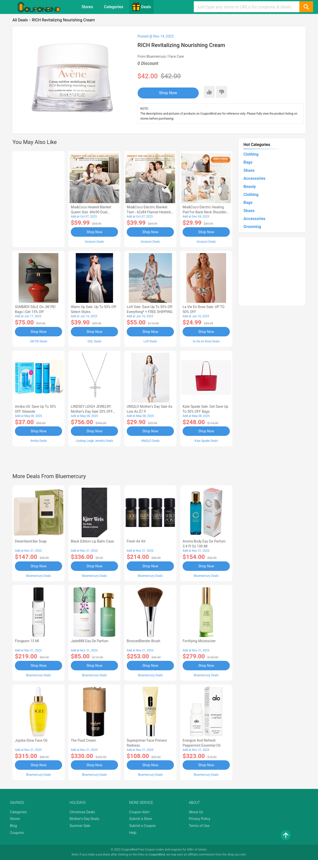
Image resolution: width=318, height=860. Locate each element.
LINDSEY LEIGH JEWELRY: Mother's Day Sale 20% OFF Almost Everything (92, 411)
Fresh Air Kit (136, 541)
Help (132, 833)
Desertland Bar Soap (30, 541)
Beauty (249, 186)
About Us (196, 812)
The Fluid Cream (83, 740)
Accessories (254, 178)
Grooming (252, 226)
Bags (247, 162)
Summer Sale (80, 826)
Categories (113, 6)
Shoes (249, 170)
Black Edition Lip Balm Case (92, 541)
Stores (87, 6)
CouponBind (157, 854)
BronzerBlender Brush (143, 641)
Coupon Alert (139, 812)
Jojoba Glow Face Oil (31, 740)
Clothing (250, 154)
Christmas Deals (82, 812)
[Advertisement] (38, 198)
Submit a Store (140, 819)
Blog (13, 826)
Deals (141, 6)
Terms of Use (199, 826)
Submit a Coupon (142, 826)
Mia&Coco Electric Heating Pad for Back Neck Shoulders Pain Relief (205, 212)
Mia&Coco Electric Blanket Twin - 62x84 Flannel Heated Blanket (148, 212)
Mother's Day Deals (84, 819)
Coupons (17, 833)
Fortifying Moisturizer (199, 641)
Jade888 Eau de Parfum (89, 641)
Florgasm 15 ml (27, 641)
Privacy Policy (199, 819)
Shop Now (168, 93)
